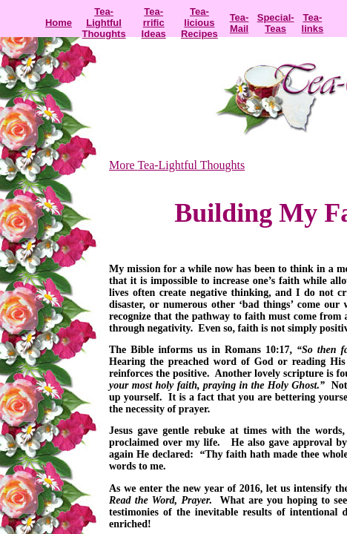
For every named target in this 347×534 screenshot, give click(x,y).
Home (58, 22)
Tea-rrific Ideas (154, 22)
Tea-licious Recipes (199, 22)
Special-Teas (275, 23)
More (122, 165)
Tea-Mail (239, 23)
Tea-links (313, 23)
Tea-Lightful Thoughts (103, 22)
